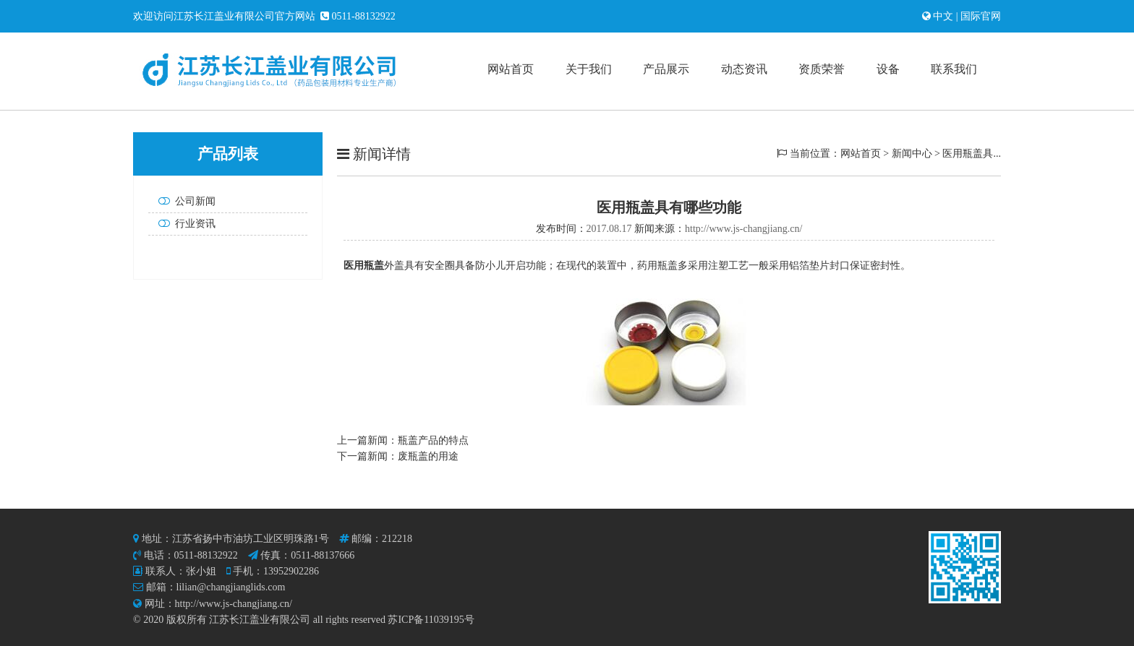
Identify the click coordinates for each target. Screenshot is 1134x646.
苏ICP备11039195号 (431, 619)
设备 (888, 69)
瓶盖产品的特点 (433, 440)
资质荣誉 (821, 69)
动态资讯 (744, 69)
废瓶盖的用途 (428, 456)
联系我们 (954, 69)
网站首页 (510, 69)
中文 (944, 16)
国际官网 (980, 16)
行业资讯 (184, 223)
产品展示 (666, 69)
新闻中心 (912, 153)
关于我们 (589, 69)
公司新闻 (184, 201)
